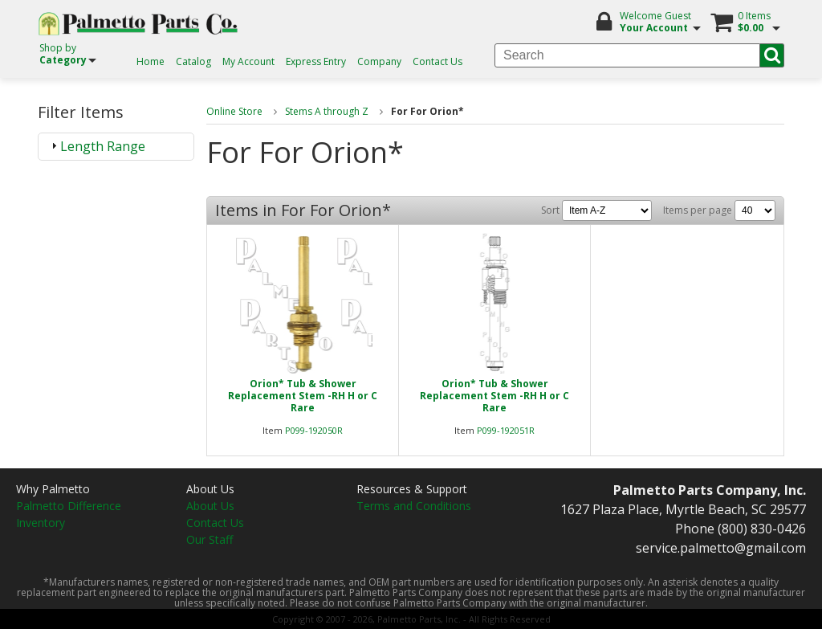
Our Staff (209, 539)
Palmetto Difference (68, 505)
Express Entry (316, 61)
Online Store (234, 111)
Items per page (719, 210)
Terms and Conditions (413, 505)
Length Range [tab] (96, 146)
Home (150, 61)
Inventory (40, 522)
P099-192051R (506, 430)
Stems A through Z (326, 111)
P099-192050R (314, 430)
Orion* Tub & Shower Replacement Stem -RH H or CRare (302, 396)
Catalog (193, 61)
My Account (248, 61)
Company (379, 61)
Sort (596, 210)
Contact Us (437, 61)
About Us (210, 505)
